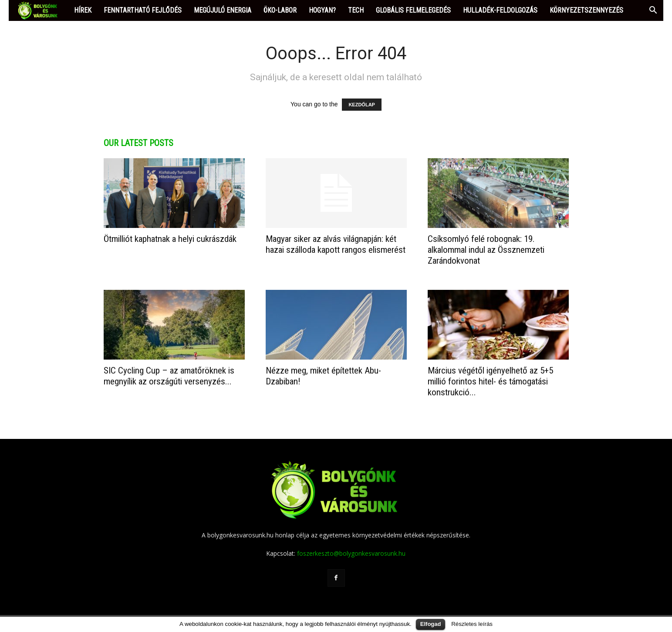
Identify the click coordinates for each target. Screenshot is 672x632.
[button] (652, 11)
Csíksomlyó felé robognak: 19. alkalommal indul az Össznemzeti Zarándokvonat (486, 250)
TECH (356, 10)
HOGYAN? (322, 10)
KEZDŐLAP (361, 104)
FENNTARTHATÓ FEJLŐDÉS (143, 10)
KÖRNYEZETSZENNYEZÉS (586, 10)
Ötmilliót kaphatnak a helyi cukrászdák (170, 239)
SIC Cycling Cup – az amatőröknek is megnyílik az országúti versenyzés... (169, 376)
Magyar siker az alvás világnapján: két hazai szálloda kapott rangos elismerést (335, 244)
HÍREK (82, 10)
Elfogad (430, 624)
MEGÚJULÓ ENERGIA (222, 10)
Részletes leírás (472, 624)
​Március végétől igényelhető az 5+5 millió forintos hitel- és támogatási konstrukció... (490, 381)
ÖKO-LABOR (280, 10)
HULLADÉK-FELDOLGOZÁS (500, 10)
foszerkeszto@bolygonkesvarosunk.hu (351, 553)
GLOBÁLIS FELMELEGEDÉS (413, 10)
